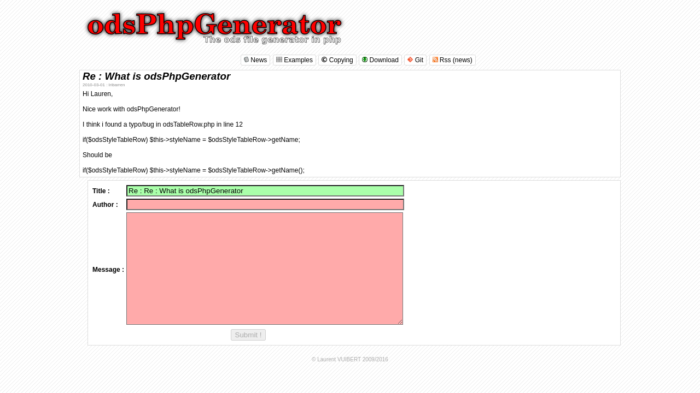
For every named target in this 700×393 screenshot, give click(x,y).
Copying (337, 60)
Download (380, 60)
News (255, 60)
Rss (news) (452, 60)
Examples (294, 60)
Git (415, 60)
